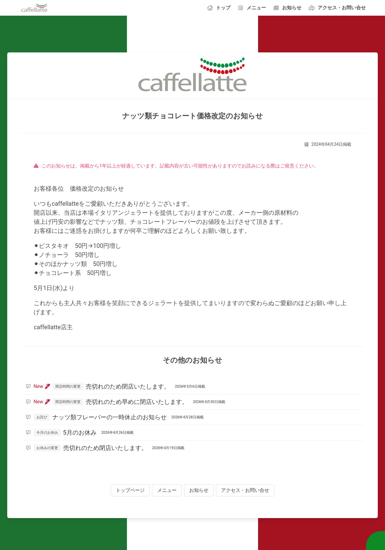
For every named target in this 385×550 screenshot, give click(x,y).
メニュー (252, 8)
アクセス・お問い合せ (337, 8)
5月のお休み (80, 432)
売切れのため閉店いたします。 (115, 386)
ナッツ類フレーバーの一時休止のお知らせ (115, 417)
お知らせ (287, 8)
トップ (218, 8)
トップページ (130, 490)
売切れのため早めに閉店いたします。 (125, 401)
